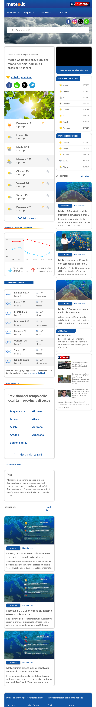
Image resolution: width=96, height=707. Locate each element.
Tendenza (13, 548)
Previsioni (11, 12)
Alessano (37, 411)
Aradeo (14, 434)
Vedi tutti (86, 176)
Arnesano (38, 434)
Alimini (36, 419)
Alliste (14, 427)
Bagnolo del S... (19, 442)
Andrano (37, 427)
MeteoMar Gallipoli (36, 373)
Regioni (27, 12)
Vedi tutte (49, 508)
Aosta (71, 705)
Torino (51, 705)
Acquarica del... (19, 411)
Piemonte (10, 705)
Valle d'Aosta (33, 705)
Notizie (45, 12)
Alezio (14, 419)
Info (61, 12)
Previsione (65, 206)
